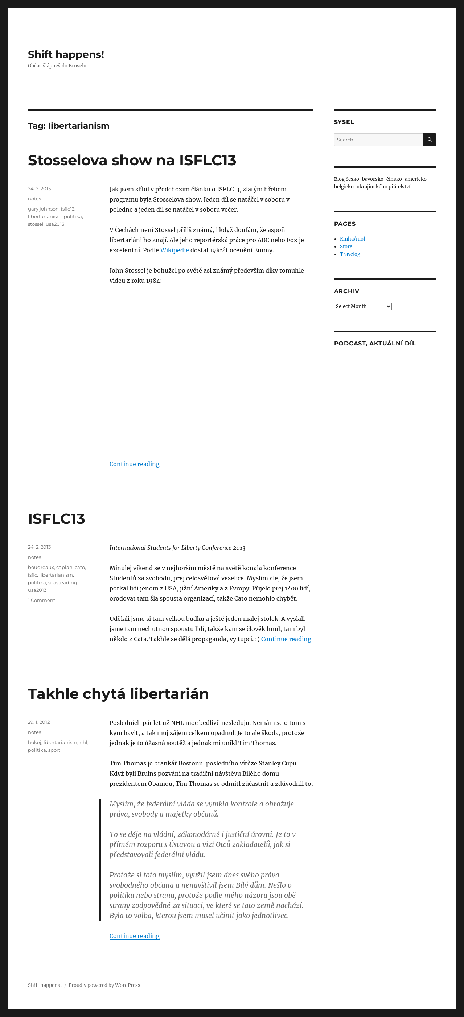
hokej (34, 742)
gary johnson (43, 209)
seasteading (62, 582)
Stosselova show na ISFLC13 (132, 160)
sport (54, 750)
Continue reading (135, 464)
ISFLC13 (56, 518)
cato (80, 567)
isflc (32, 575)
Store (346, 247)
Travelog (350, 254)
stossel (36, 224)
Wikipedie (174, 250)
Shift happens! (66, 54)
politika (73, 216)
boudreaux (41, 567)
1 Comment (41, 600)
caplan (64, 567)
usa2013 (55, 224)
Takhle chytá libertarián (118, 693)
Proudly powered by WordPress (104, 985)
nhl (83, 742)
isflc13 (67, 209)
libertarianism (45, 216)
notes (34, 199)
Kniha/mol (352, 239)
